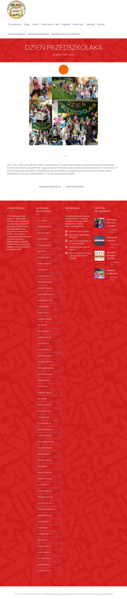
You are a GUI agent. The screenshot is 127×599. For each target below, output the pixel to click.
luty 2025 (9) (43, 270)
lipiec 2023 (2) (43, 386)
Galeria (35, 24)
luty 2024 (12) (43, 343)
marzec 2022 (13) (44, 478)
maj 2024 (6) (42, 325)
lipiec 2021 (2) (43, 528)
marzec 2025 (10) (44, 263)
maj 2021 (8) (42, 540)
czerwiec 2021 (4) (44, 534)
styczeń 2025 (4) (44, 276)
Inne (65, 156)
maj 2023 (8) (42, 399)
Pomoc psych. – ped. (50, 24)
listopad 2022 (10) (45, 435)
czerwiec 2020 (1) (44, 571)
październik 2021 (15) (46, 509)
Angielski (66, 24)
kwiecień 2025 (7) (44, 257)
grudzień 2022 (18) (45, 429)
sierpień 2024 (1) (44, 307)
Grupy (26, 24)
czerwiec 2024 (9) (44, 319)
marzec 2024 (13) (44, 337)
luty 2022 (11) (43, 485)
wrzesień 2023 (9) (45, 374)
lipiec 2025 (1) (43, 239)
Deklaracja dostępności (38, 34)
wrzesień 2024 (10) (45, 300)
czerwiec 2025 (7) (44, 245)
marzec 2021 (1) (44, 552)
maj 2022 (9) (42, 466)
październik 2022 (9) (46, 442)
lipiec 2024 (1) (43, 313)
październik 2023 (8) (46, 368)
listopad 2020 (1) (44, 558)
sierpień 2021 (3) (44, 521)
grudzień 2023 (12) (45, 356)
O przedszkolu (14, 24)
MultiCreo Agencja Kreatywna (101, 594)
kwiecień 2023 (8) (44, 405)
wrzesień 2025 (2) (45, 227)
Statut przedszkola (16, 34)
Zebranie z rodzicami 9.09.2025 (111, 255)
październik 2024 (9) (46, 294)
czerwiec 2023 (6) (44, 393)
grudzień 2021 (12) (45, 497)
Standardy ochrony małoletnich (65, 34)
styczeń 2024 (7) (44, 349)
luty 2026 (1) (43, 221)
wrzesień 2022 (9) (45, 448)
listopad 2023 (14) (45, 362)
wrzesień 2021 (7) (45, 515)
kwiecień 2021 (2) (44, 546)
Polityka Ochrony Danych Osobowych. (59, 594)
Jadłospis (91, 24)
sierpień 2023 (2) (44, 380)
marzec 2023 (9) (44, 411)
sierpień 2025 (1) (44, 233)
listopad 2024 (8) (44, 288)
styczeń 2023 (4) (44, 423)
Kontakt (101, 24)
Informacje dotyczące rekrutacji (111, 222)
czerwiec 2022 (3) (44, 460)
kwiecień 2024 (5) (44, 331)
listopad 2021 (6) (44, 503)
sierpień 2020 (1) (44, 564)
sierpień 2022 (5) (44, 454)
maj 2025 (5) (42, 251)
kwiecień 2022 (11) (45, 472)
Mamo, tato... (78, 24)
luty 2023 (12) (43, 417)
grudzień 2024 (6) (45, 282)
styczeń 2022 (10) (45, 491)
